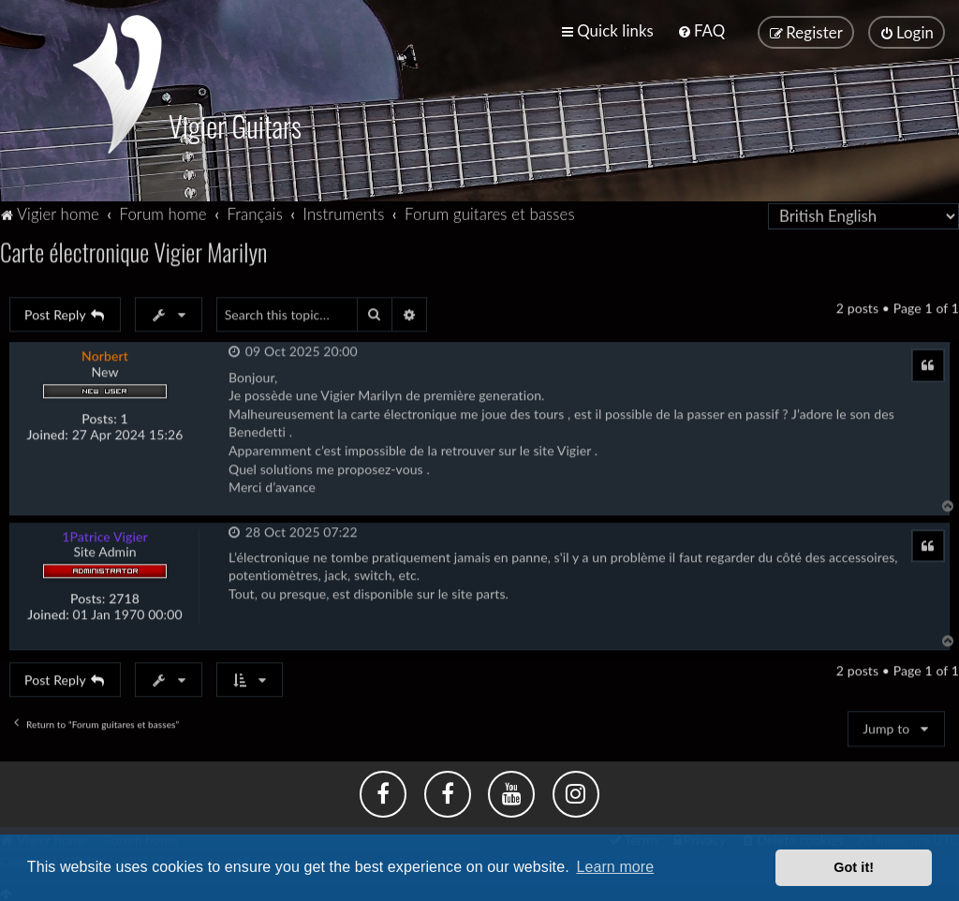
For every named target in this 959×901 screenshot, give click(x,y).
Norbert (104, 354)
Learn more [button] (615, 867)
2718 (124, 596)
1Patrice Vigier (105, 534)
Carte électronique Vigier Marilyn (134, 249)
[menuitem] (701, 30)
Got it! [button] (854, 867)
